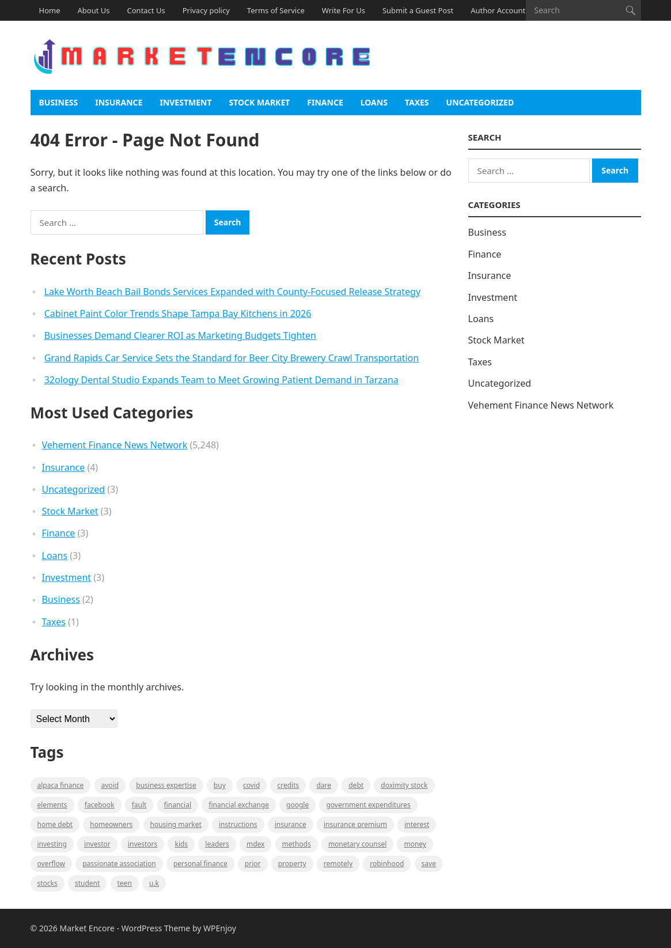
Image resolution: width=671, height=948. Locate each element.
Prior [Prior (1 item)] (253, 863)
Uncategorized (480, 102)
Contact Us (146, 10)
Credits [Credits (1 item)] (288, 785)
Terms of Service (276, 10)
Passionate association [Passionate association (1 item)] (119, 863)
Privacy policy (206, 10)
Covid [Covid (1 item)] (251, 785)
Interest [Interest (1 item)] (416, 824)
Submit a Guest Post (417, 10)
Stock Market (259, 102)
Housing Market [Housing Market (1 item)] (176, 824)
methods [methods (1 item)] (296, 844)
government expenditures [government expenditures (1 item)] (368, 805)
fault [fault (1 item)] (139, 805)
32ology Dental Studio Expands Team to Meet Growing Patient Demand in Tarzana (221, 379)
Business (58, 102)
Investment (185, 102)
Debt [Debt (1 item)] (355, 785)
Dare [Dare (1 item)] (323, 785)
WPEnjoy (219, 928)
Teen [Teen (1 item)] (124, 883)
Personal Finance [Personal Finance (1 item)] (200, 863)
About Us (94, 10)
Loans (374, 102)
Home (49, 10)
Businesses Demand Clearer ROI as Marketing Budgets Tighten (180, 335)
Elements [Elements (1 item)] (52, 805)
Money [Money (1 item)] (415, 844)
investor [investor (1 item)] (97, 844)
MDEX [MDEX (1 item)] (255, 844)
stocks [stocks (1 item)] (47, 883)
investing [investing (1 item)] (52, 844)
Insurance (118, 102)
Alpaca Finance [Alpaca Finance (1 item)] (60, 785)
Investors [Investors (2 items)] (142, 844)
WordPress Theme (156, 928)
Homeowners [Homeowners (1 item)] (111, 824)
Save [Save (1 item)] (429, 863)
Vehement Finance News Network (115, 445)
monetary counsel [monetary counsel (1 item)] (357, 844)
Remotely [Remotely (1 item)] (338, 863)
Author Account (498, 10)
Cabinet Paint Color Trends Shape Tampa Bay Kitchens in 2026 (178, 313)
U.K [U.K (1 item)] (154, 883)
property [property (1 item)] (292, 863)
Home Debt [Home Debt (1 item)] (55, 824)
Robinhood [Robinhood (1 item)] (387, 863)
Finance (325, 102)
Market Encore (86, 928)
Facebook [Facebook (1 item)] (100, 805)
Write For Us (343, 10)
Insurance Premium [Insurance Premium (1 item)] (355, 824)
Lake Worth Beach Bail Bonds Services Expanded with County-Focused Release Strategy (232, 291)
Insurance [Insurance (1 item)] (290, 824)
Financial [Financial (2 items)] (177, 805)
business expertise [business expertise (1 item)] (166, 785)
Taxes (417, 102)
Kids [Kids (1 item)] (181, 844)
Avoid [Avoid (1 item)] (110, 785)
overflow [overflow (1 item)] (51, 863)
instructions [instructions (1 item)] (238, 824)
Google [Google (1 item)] (297, 805)
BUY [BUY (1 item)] (220, 785)
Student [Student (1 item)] (87, 883)
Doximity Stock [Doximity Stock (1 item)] (404, 785)
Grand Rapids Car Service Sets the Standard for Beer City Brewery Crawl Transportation (231, 358)
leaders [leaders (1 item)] (217, 844)
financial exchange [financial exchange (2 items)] (238, 805)
